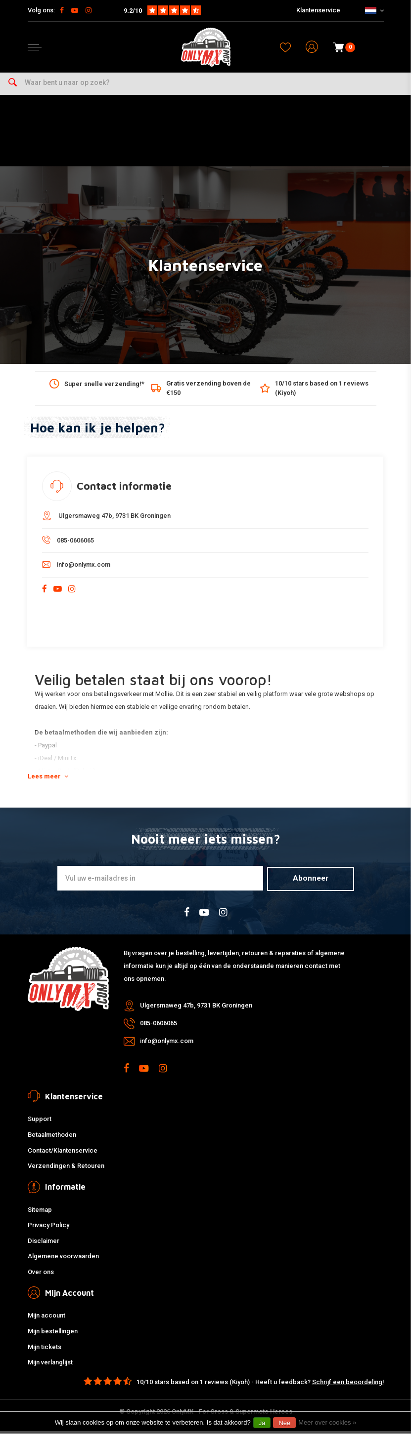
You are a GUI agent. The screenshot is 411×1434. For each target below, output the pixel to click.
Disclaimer (43, 1243)
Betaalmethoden (52, 1138)
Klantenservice (318, 10)
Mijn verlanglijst (50, 1365)
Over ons (41, 1275)
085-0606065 (68, 544)
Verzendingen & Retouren (66, 1169)
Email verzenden (322, 623)
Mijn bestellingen (53, 1334)
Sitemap (40, 1212)
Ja (262, 1423)
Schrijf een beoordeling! (348, 1385)
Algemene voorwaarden (63, 1259)
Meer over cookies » (327, 1422)
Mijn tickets (44, 1350)
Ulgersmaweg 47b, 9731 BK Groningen (106, 519)
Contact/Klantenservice (62, 1153)
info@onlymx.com (76, 568)
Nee (284, 1423)
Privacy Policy (48, 1228)
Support (39, 1122)
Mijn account (46, 1318)
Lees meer (48, 780)
